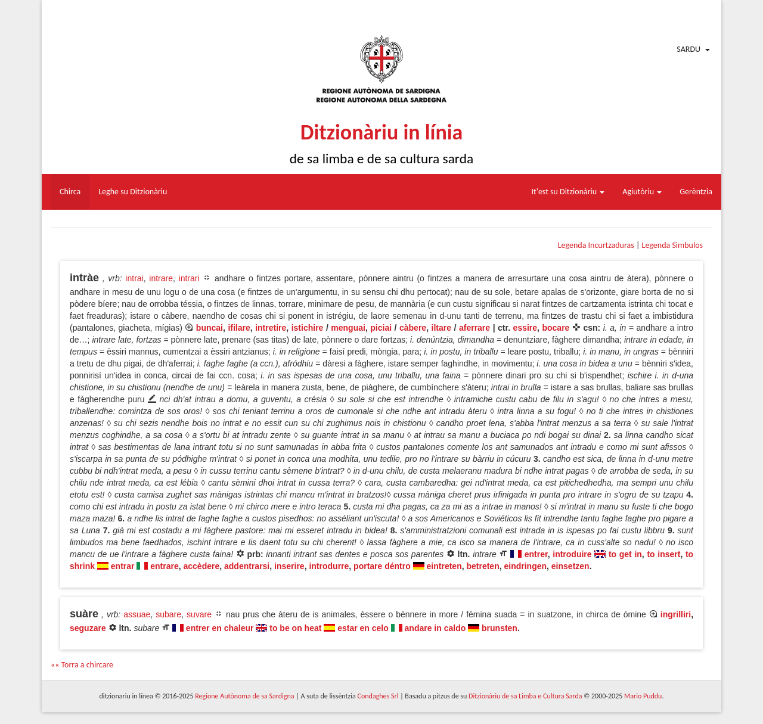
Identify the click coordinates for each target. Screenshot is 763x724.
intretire (270, 328)
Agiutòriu (642, 192)
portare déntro (382, 566)
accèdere (202, 566)
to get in (625, 554)
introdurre (329, 566)
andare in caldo (435, 628)
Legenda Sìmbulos (672, 245)
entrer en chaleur (220, 628)
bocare (555, 328)
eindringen (525, 566)
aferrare (474, 328)
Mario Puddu (643, 696)
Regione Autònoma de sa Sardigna (244, 696)
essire (525, 328)
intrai (134, 278)
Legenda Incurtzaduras (596, 245)
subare (168, 614)
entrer (536, 554)
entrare (164, 566)
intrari (189, 278)
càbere (412, 328)
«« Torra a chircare (82, 665)
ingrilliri (675, 614)
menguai (348, 328)
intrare (161, 278)
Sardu (688, 49)
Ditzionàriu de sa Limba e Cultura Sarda (525, 696)
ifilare (239, 328)
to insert (663, 554)
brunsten (499, 628)
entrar (123, 566)
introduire (572, 554)
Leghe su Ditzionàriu (132, 192)
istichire (307, 328)
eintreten (444, 566)
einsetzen (570, 566)
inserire (289, 566)
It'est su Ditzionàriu (568, 192)
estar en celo (363, 628)
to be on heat (295, 628)
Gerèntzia (696, 192)
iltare (441, 328)
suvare (199, 614)
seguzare (88, 628)
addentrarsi (246, 566)
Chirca (70, 192)
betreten (482, 566)
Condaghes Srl (378, 696)
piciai (381, 328)
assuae (136, 614)
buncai (209, 328)
